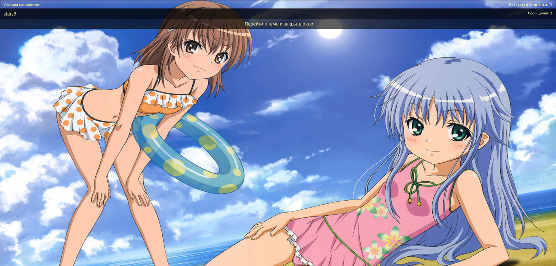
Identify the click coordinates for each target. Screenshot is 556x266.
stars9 (10, 14)
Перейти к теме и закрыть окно (279, 24)
